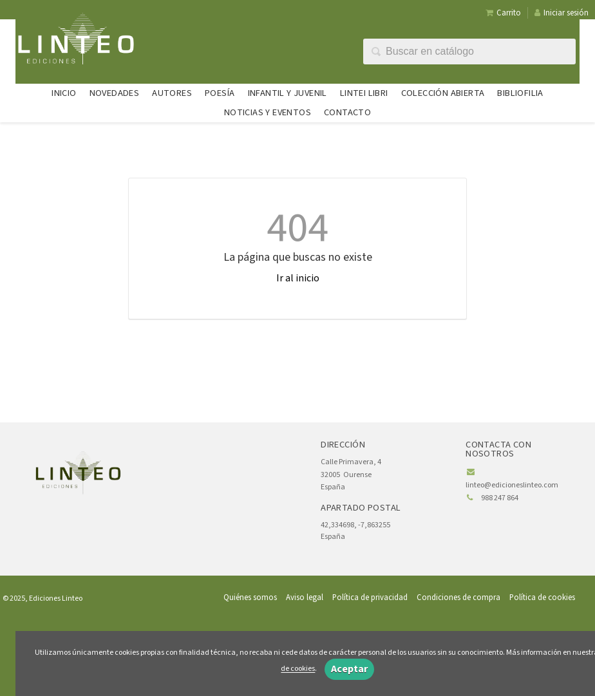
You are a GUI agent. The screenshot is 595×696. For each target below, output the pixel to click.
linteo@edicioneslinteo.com (512, 485)
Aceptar (349, 669)
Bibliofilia (520, 93)
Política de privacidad (370, 597)
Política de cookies (542, 597)
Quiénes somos (250, 597)
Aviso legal (304, 597)
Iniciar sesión (561, 13)
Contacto (347, 112)
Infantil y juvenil (287, 93)
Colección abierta (443, 93)
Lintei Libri (364, 93)
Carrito (503, 13)
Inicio (64, 93)
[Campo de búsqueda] (469, 51)
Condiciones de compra (458, 597)
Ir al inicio (297, 278)
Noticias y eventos (267, 112)
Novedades (115, 93)
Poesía (219, 93)
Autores (172, 93)
